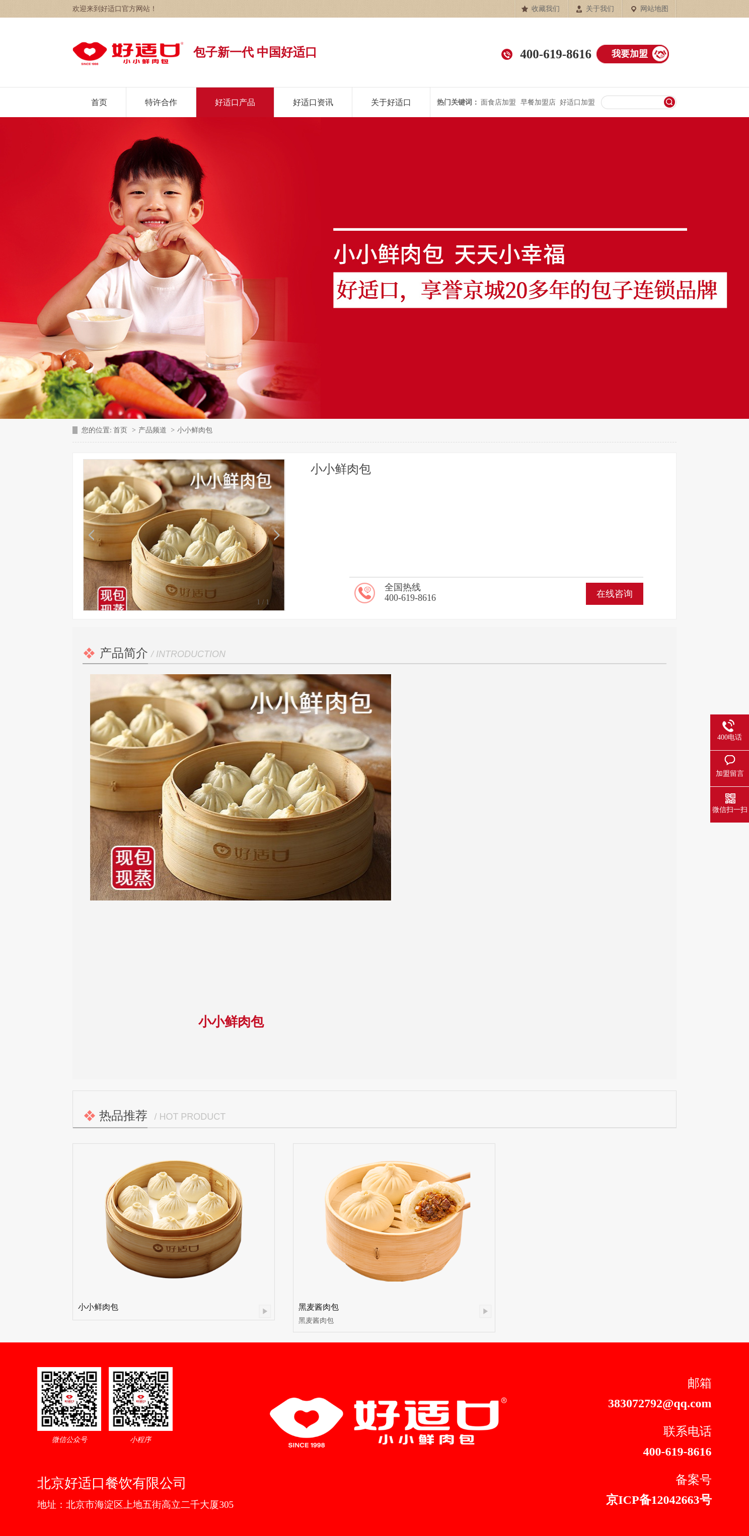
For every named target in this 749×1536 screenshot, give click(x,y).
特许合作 (161, 102)
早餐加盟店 (538, 102)
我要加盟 (630, 54)
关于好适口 (391, 102)
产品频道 (152, 430)
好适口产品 (235, 102)
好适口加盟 (577, 102)
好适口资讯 (313, 102)
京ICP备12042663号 (658, 1499)
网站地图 (654, 9)
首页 (99, 102)
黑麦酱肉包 (318, 1307)
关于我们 (600, 9)
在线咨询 (614, 594)
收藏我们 (546, 9)
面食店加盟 (498, 102)
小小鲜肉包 (98, 1307)
